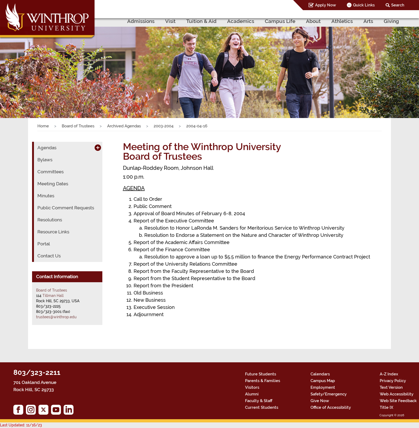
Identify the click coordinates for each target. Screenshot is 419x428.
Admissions (140, 21)
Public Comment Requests (65, 207)
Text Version (391, 387)
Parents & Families (262, 380)
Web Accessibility (396, 394)
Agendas (46, 147)
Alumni (252, 394)
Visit (170, 21)
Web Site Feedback (398, 400)
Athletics (342, 21)
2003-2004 (163, 126)
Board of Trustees (78, 126)
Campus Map (323, 380)
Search (397, 5)
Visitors (252, 387)
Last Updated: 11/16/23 (21, 425)
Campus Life (280, 21)
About (313, 21)
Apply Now (325, 5)
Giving (391, 21)
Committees (50, 171)
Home (43, 126)
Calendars (320, 374)
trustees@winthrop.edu (56, 317)
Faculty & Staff (258, 400)
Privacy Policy (393, 380)
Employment (323, 387)
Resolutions (49, 219)
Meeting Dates (52, 183)
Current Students (261, 407)
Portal (43, 243)
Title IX (386, 407)
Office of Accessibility (331, 407)
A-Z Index (389, 374)
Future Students (260, 374)
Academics (240, 21)
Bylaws (44, 159)
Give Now (320, 400)
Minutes (45, 195)
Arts (368, 21)
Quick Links (364, 5)
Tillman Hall (53, 295)
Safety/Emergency (329, 394)
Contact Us (49, 255)
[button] (31, 65)
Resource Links (53, 231)
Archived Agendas (124, 126)
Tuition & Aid (201, 21)
